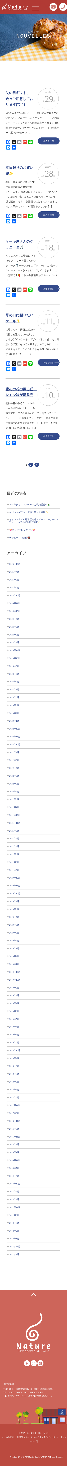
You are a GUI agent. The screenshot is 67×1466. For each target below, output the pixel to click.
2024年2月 (14, 642)
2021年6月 (14, 846)
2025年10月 (14, 564)
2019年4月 (14, 1027)
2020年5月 (14, 933)
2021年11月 (14, 823)
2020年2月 (14, 956)
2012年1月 (14, 1238)
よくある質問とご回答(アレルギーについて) (20, 1437)
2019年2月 (14, 1042)
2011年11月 (14, 1246)
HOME (22, 1433)
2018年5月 (14, 1089)
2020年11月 (14, 885)
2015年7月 (14, 1144)
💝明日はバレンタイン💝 (22, 530)
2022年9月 (14, 752)
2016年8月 (14, 1129)
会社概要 (30, 1433)
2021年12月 (14, 815)
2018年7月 (14, 1074)
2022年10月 (14, 744)
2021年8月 (14, 831)
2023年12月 (14, 650)
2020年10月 (14, 893)
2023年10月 (14, 658)
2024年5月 (14, 635)
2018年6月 (14, 1082)
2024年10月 (14, 611)
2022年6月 (14, 776)
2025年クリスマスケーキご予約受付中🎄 (29, 504)
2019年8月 (14, 995)
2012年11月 (14, 1207)
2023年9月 (14, 666)
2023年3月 (14, 705)
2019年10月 (14, 980)
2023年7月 (14, 681)
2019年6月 (14, 1011)
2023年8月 (14, 674)
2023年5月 (14, 689)
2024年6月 (14, 627)
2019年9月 (14, 988)
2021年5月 (14, 854)
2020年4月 (14, 940)
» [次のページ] (37, 464)
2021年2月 (14, 870)
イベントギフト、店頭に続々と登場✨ (28, 512)
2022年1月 (14, 807)
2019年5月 (14, 1019)
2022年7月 (14, 768)
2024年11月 (14, 603)
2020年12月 (14, 878)
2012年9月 (14, 1215)
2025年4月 (14, 572)
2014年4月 (14, 1176)
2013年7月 (14, 1191)
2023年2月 (14, 713)
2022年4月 (14, 791)
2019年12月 (14, 972)
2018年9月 (14, 1058)
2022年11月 (14, 736)
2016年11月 (14, 1121)
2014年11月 (14, 1160)
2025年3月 (14, 580)
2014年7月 (14, 1168)
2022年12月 (14, 729)
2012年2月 (14, 1231)
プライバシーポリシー (50, 1437)
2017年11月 (14, 1105)
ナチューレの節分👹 (19, 538)
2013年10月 (14, 1184)
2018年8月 (14, 1066)
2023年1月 (14, 721)
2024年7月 (14, 619)
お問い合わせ (42, 1433)
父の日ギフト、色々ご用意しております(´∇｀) (19, 98)
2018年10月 (14, 1050)
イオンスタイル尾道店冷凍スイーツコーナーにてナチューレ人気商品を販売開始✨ (33, 520)
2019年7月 (14, 1003)
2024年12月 (14, 595)
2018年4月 (14, 1097)
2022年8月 (14, 760)
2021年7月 (14, 838)
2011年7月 (14, 1254)
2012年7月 (14, 1223)
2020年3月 (14, 948)
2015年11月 (14, 1137)
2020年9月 (14, 901)
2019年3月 (14, 1034)
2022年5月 (14, 784)
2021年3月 (14, 862)
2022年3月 (14, 799)
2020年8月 (14, 909)
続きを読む (48, 141)
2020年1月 (14, 964)
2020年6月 (14, 925)
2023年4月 (14, 697)
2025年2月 (14, 587)
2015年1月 (14, 1152)
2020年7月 (14, 917)
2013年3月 (14, 1199)
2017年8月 (14, 1113)
